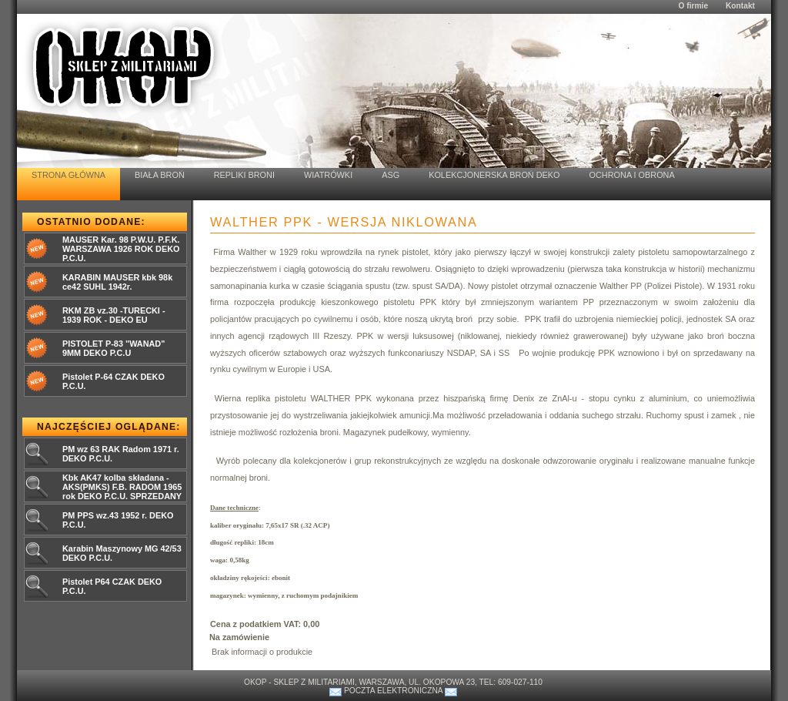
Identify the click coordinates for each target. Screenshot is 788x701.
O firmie (693, 6)
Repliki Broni (244, 174)
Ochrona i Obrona (632, 174)
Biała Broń (160, 174)
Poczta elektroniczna (393, 690)
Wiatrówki (328, 174)
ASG (390, 174)
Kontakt (740, 6)
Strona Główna (68, 174)
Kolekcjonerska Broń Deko (494, 174)
